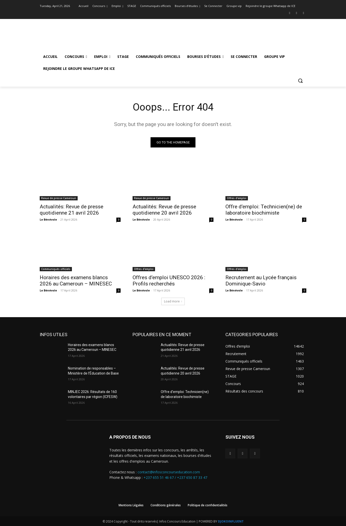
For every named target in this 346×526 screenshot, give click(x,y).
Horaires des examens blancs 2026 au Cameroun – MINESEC (76, 280)
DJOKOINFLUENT (231, 521)
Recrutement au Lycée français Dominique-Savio (261, 280)
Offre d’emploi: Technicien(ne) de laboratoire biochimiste (263, 210)
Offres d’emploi (236, 198)
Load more (173, 301)
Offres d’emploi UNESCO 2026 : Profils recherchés (169, 280)
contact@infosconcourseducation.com (169, 472)
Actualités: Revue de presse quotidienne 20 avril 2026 (164, 210)
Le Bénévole (48, 219)
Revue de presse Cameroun (58, 198)
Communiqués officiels (55, 269)
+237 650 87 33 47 (192, 477)
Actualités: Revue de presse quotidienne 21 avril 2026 (71, 210)
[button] (300, 81)
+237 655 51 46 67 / (160, 477)
